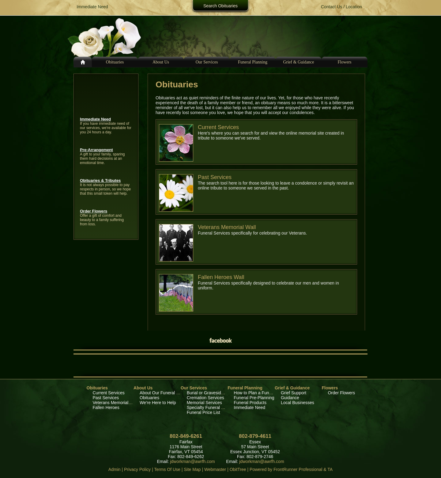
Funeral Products (250, 402)
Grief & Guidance (292, 387)
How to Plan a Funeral (255, 392)
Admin (114, 469)
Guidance (290, 397)
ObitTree (238, 469)
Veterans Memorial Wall (227, 227)
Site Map (192, 469)
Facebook (220, 340)
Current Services (218, 127)
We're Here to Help (158, 402)
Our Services (194, 387)
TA (330, 469)
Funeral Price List (203, 412)
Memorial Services (204, 402)
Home (83, 62)
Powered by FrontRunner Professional (286, 469)
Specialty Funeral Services (212, 407)
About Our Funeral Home (163, 392)
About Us (143, 387)
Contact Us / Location (341, 6)
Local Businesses (297, 402)
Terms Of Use (167, 469)
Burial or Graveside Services (214, 392)
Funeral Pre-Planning (254, 397)
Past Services (215, 177)
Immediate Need (95, 119)
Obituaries (115, 62)
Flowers (344, 62)
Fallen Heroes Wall (221, 277)
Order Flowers (93, 211)
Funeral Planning (245, 387)
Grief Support (293, 392)
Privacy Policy (137, 469)
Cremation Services (205, 397)
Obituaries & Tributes (100, 180)
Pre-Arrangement (96, 149)
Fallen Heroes (106, 407)
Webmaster (215, 469)
